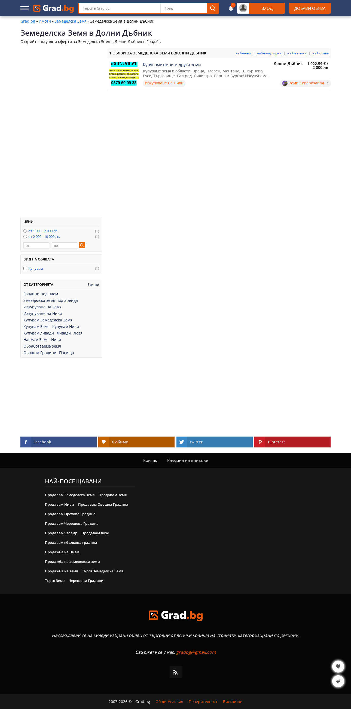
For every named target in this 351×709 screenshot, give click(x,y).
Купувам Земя (36, 327)
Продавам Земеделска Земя (69, 494)
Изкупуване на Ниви (42, 313)
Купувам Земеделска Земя (47, 320)
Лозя (78, 333)
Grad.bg (27, 21)
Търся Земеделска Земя (102, 571)
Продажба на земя (61, 571)
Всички (93, 284)
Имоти (45, 21)
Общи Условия (169, 702)
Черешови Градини (86, 580)
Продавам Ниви (59, 504)
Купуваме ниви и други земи (172, 64)
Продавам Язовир (61, 532)
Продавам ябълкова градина (71, 542)
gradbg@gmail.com (196, 652)
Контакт (151, 460)
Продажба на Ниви (62, 552)
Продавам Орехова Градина (70, 513)
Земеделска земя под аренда (50, 300)
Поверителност (203, 702)
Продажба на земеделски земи (72, 561)
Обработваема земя (42, 346)
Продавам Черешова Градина (72, 523)
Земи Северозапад (306, 83)
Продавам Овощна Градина (103, 504)
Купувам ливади (38, 333)
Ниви (56, 340)
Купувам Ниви (65, 327)
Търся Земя (55, 580)
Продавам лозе (95, 532)
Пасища (66, 353)
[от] (36, 245)
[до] (64, 245)
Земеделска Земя (70, 21)
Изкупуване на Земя (42, 307)
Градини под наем (40, 294)
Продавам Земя (113, 494)
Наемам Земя (35, 340)
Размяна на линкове (187, 460)
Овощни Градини (39, 353)
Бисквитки (233, 702)
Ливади (64, 333)
